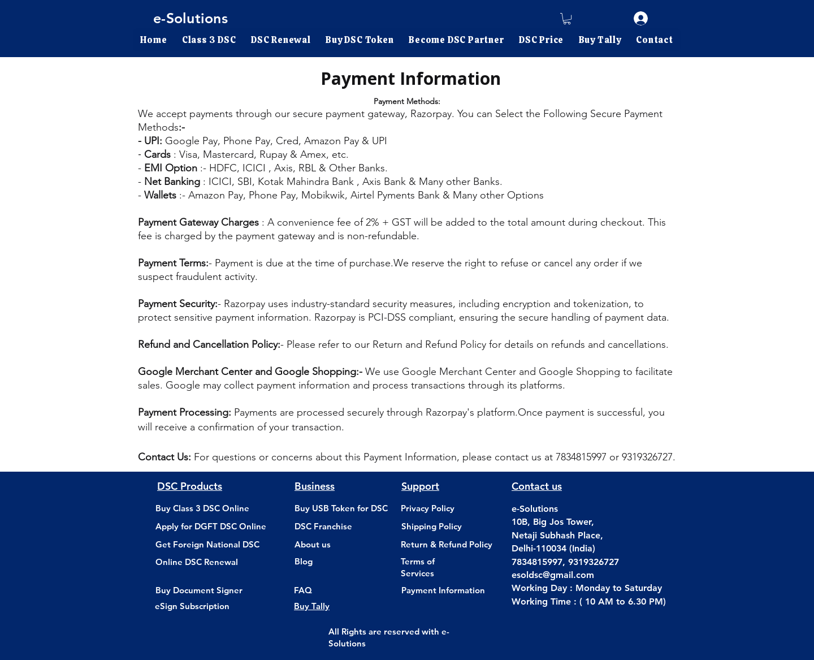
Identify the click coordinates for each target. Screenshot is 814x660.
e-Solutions (190, 18)
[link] (567, 18)
